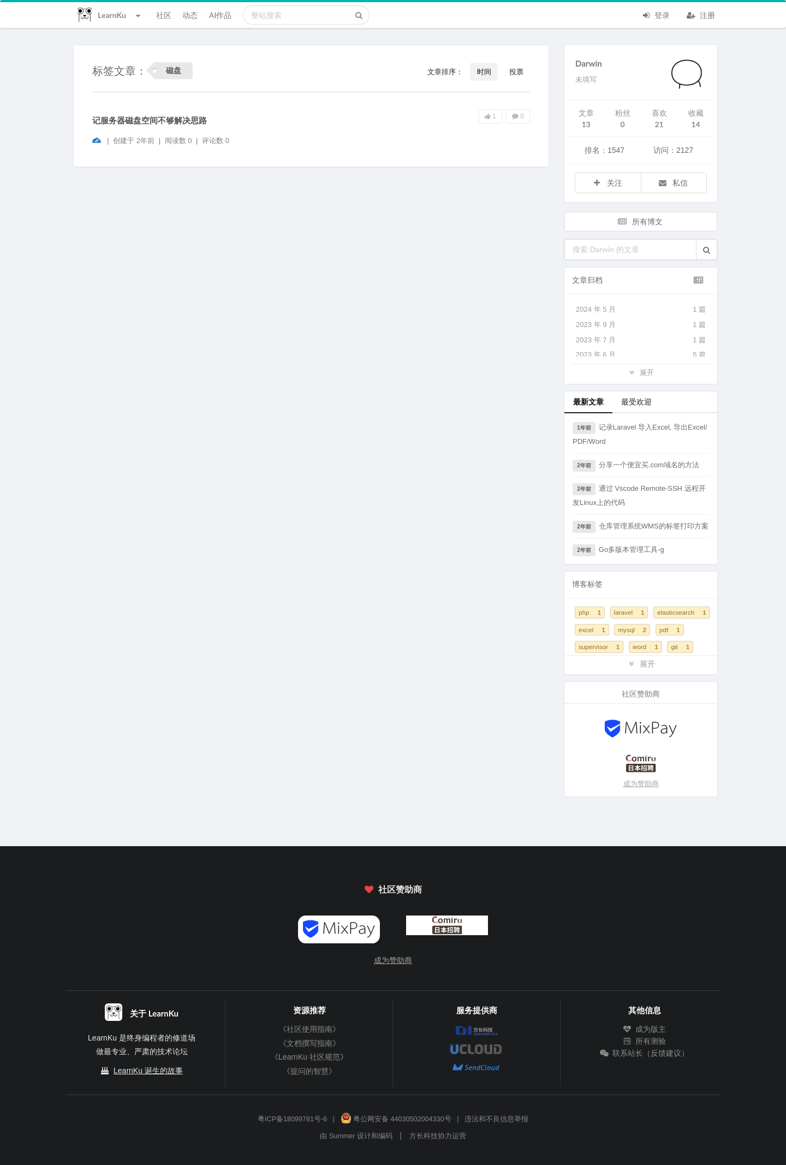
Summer (342, 1136)
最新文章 (588, 401)
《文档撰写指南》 (309, 1043)
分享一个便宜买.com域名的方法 (636, 466)
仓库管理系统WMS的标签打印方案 (640, 527)
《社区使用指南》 (309, 1029)
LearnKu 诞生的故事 (148, 1070)
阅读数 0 (179, 140)
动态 (190, 15)
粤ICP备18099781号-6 (292, 1119)
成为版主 (644, 1029)
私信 (673, 182)
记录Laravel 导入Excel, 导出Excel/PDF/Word (640, 433)
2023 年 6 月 (641, 355)
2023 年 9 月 (641, 325)
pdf (669, 629)
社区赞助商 (393, 889)
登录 (655, 14)
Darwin (588, 63)
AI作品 (220, 15)
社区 (163, 15)
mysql (632, 629)
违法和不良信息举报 (496, 1119)
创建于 (133, 140)
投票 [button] (516, 71)
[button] (706, 249)
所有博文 (639, 221)
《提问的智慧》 (309, 1071)
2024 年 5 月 (641, 310)
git (680, 646)
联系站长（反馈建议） (644, 1053)
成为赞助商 (641, 784)
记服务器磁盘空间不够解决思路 (149, 120)
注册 (701, 14)
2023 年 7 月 (641, 340)
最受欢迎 (636, 401)
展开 (641, 372)
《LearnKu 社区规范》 (309, 1057)
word (645, 646)
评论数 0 (215, 140)
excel (592, 629)
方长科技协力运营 (437, 1136)
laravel (629, 612)
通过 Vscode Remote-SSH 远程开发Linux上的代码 (639, 495)
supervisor (599, 646)
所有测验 (644, 1041)
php (590, 612)
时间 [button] (484, 71)
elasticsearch (681, 612)
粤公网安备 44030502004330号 (396, 1119)
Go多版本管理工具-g (618, 550)
